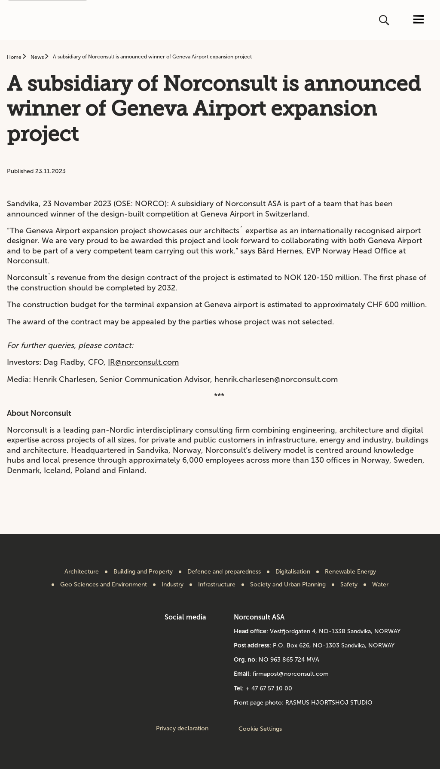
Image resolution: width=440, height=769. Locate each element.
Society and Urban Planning (288, 584)
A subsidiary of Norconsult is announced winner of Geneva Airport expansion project (152, 57)
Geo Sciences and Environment (103, 584)
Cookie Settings (260, 728)
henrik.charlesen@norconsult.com (276, 379)
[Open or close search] (385, 20)
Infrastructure (216, 584)
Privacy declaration (182, 728)
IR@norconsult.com (143, 362)
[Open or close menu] (418, 20)
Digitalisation (292, 571)
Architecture (81, 571)
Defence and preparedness (224, 571)
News (38, 57)
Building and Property (143, 571)
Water (380, 584)
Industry (172, 584)
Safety (349, 584)
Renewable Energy (350, 571)
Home (15, 57)
